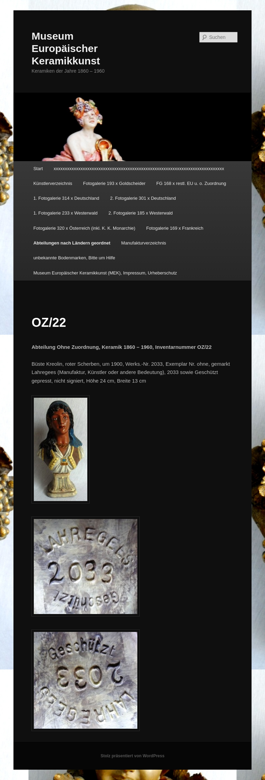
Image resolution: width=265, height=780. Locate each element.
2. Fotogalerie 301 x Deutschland (143, 198)
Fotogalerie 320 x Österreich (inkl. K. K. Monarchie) (84, 228)
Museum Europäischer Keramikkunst (65, 48)
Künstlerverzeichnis (52, 183)
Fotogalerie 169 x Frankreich (174, 228)
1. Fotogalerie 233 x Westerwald (65, 213)
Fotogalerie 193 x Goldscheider (114, 183)
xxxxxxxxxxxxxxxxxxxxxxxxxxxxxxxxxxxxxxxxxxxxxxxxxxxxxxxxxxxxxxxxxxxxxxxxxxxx (139, 168)
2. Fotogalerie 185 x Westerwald (140, 213)
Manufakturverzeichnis (143, 243)
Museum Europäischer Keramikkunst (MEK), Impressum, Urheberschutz (105, 272)
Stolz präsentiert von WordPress (132, 755)
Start (38, 168)
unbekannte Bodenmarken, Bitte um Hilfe (74, 257)
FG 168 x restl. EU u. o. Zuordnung (191, 183)
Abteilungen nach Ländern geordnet (71, 243)
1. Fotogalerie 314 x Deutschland (66, 198)
